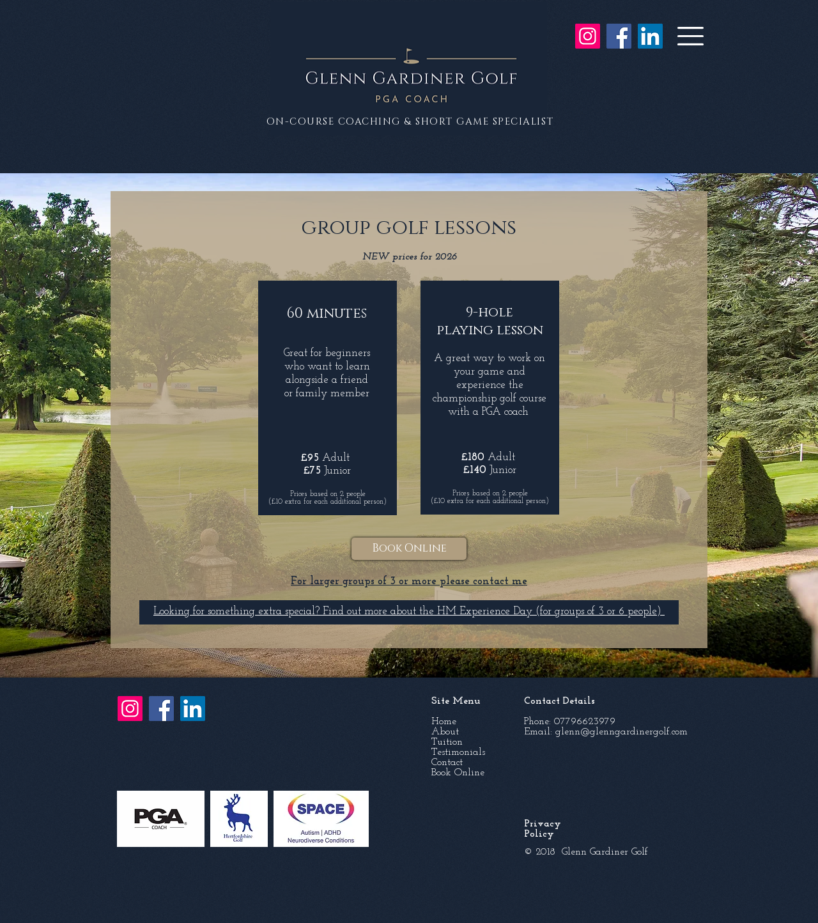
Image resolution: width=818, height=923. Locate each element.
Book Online (457, 773)
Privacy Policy (542, 829)
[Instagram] (587, 36)
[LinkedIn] (650, 36)
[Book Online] (409, 549)
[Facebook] (618, 36)
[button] (690, 36)
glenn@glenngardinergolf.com (621, 732)
